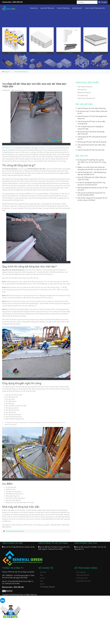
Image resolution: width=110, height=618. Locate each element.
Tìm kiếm (103, 2)
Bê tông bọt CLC (7, 148)
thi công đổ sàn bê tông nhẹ (15, 531)
